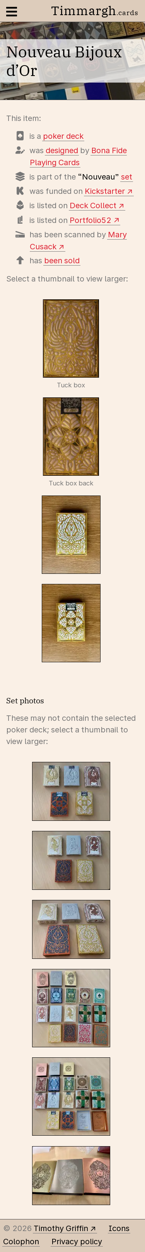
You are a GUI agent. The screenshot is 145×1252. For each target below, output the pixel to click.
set (126, 176)
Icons (119, 1228)
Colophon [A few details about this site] (21, 1241)
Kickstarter (105, 191)
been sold (62, 260)
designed (62, 150)
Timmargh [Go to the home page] (94, 10)
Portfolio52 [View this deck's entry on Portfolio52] (90, 220)
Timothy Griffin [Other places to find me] (61, 1228)
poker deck (63, 136)
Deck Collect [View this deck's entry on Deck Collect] (93, 205)
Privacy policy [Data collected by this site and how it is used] (76, 1241)
